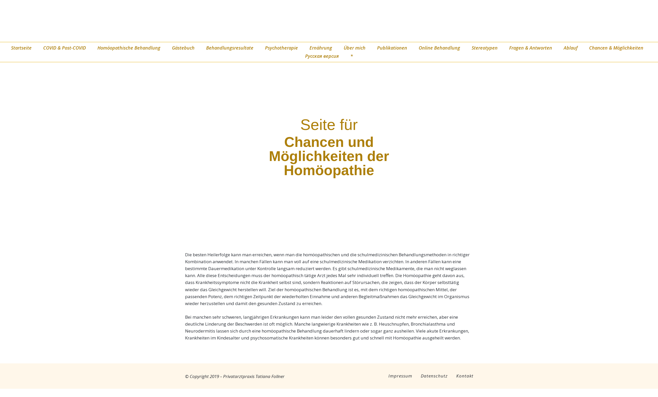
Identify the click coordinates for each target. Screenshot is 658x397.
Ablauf (571, 48)
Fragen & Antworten (530, 48)
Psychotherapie (281, 48)
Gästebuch (183, 48)
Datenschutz (434, 376)
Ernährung (320, 48)
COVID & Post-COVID (64, 48)
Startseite (21, 48)
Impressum (400, 376)
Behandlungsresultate (229, 48)
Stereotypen (485, 48)
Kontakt (464, 376)
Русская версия (322, 56)
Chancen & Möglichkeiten (616, 48)
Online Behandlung (439, 48)
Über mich (354, 48)
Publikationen (392, 48)
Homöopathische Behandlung (128, 48)
